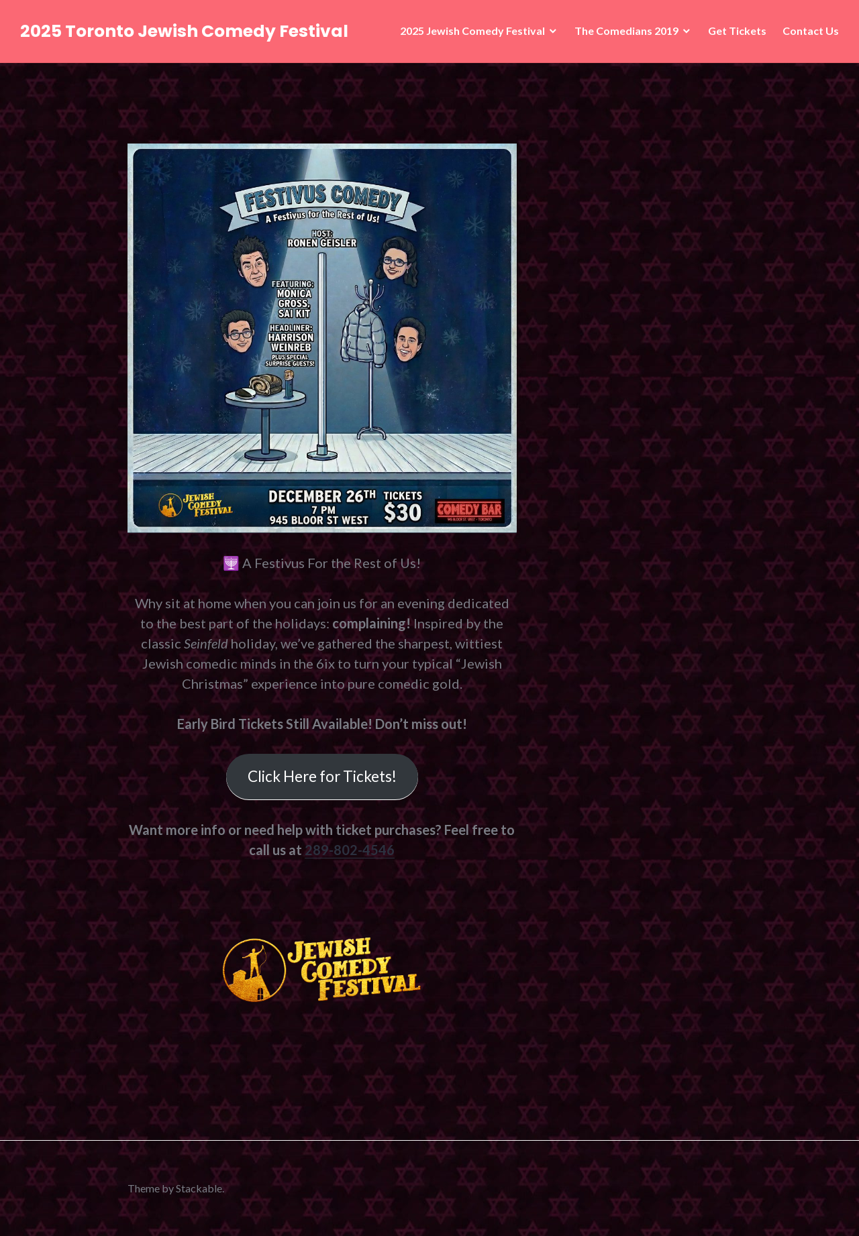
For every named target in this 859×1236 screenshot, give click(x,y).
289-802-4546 (350, 850)
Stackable (199, 1188)
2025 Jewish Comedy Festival (472, 30)
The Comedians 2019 (626, 30)
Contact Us (810, 30)
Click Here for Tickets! (322, 776)
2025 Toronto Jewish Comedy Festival (184, 31)
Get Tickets (737, 30)
